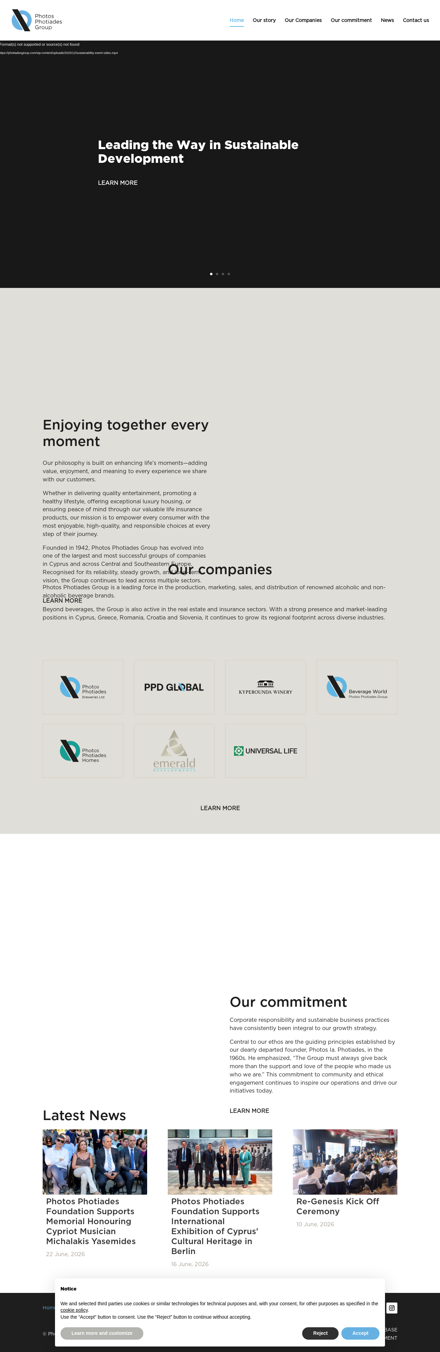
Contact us (416, 20)
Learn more (118, 183)
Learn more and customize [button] (102, 1333)
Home (237, 20)
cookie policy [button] (74, 1310)
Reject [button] (320, 1333)
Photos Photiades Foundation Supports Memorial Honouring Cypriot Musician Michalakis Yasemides (91, 1221)
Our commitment (351, 20)
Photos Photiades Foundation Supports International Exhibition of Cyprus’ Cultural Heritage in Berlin (215, 1226)
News (387, 20)
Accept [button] (360, 1333)
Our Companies (303, 20)
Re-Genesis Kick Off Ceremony (337, 1206)
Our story (264, 20)
